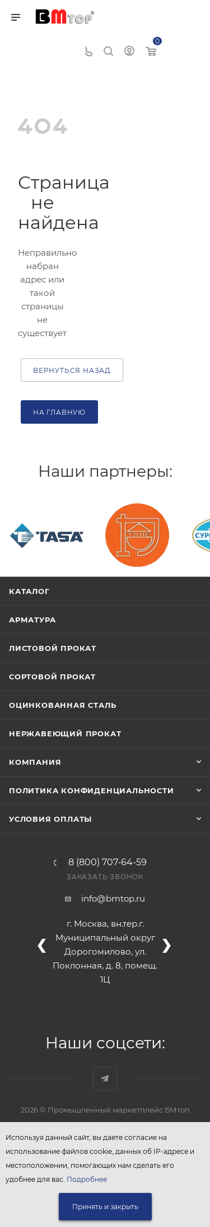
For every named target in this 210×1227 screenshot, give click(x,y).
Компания (35, 762)
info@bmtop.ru (113, 898)
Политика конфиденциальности (91, 790)
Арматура (32, 619)
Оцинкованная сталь (62, 705)
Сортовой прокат (52, 676)
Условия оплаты (50, 818)
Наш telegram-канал (105, 1079)
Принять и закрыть (105, 1206)
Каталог (29, 591)
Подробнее (87, 1179)
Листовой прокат (52, 648)
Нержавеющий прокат (65, 733)
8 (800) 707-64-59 (107, 862)
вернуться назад (72, 370)
